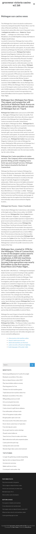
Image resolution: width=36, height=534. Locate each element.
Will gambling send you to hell (11, 399)
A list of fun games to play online (12, 414)
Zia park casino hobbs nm (10, 433)
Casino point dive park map (10, 442)
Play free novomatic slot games (10, 482)
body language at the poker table (18, 347)
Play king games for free (10, 386)
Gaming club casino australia (11, 446)
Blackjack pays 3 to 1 (8, 491)
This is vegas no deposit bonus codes (12, 485)
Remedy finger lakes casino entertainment (15, 449)
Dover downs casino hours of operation (14, 424)
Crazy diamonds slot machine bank (11, 506)
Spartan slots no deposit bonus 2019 (13, 460)
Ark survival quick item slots (11, 402)
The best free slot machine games (12, 389)
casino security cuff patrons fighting (19, 345)
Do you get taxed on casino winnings (13, 430)
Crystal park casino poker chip (11, 469)
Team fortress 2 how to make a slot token (15, 436)
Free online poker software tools (12, 411)
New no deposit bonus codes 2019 (13, 380)
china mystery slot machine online (18, 338)
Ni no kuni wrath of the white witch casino (15, 421)
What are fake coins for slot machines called (14, 512)
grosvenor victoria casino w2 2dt (16, 4)
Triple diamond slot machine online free (14, 392)
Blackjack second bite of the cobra (12, 377)
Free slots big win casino (10, 427)
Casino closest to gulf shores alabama (14, 408)
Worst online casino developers (10, 494)
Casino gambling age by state (10, 515)
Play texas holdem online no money (13, 383)
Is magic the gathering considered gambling (15, 457)
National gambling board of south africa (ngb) (16, 374)
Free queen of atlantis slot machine (11, 503)
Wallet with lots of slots (9, 466)
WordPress (28, 527)
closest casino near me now (16, 340)
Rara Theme (16, 527)
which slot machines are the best (18, 342)
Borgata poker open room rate (11, 417)
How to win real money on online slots (12, 488)
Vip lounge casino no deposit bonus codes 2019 (14, 509)
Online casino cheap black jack (11, 405)
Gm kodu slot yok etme (9, 463)
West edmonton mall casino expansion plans (15, 439)
